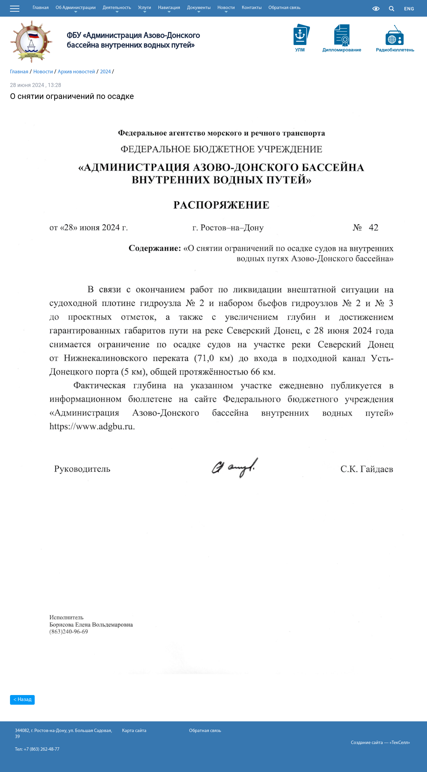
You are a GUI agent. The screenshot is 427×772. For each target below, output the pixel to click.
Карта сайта (134, 730)
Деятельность (117, 9)
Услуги (144, 9)
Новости (226, 9)
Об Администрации (76, 9)
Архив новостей (76, 72)
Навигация (169, 9)
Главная (41, 7)
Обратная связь (285, 7)
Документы (198, 9)
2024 (105, 72)
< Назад (22, 699)
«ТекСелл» (400, 742)
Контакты (252, 7)
